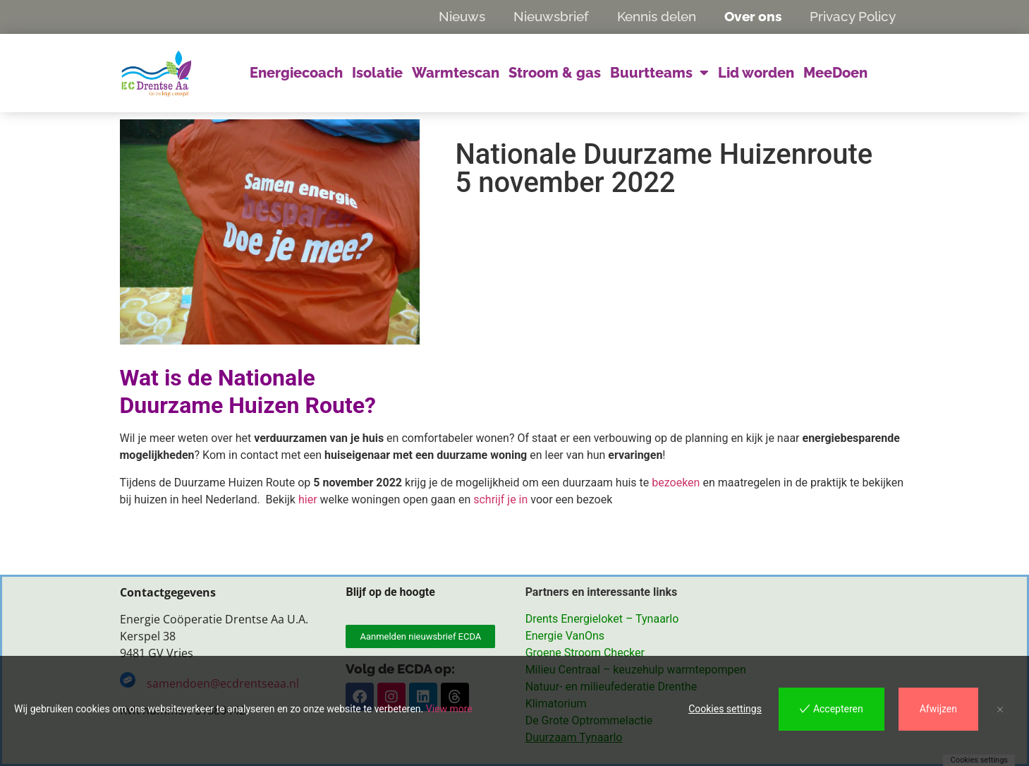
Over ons (752, 16)
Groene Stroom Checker (585, 652)
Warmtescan (455, 72)
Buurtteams (659, 73)
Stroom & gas (555, 72)
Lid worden (756, 72)
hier (307, 499)
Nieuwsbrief (551, 16)
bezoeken (676, 482)
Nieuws (462, 16)
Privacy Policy (853, 16)
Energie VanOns (564, 635)
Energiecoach (296, 72)
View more (449, 708)
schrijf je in (500, 499)
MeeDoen (835, 72)
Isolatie (377, 72)
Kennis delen (656, 16)
